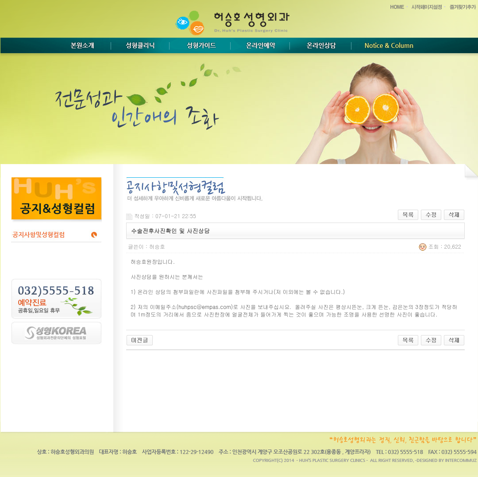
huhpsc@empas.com (204, 306)
